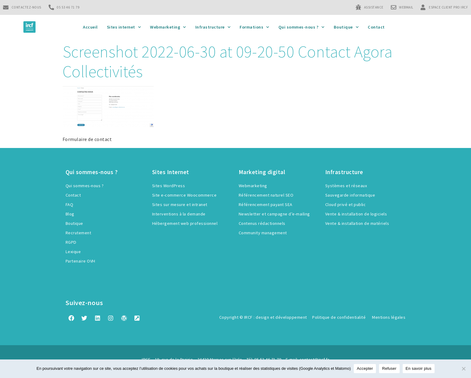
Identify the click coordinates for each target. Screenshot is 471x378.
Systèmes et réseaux (346, 185)
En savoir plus (419, 368)
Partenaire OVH (80, 261)
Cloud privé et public (345, 204)
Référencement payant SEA (265, 204)
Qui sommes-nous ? (301, 27)
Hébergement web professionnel (185, 223)
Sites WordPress (168, 185)
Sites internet (124, 27)
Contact (376, 27)
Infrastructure (213, 27)
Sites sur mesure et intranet (179, 204)
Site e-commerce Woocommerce (184, 195)
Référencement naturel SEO (266, 195)
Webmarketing (168, 27)
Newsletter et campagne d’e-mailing (274, 214)
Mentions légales (388, 317)
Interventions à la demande (179, 214)
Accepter (365, 368)
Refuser (389, 368)
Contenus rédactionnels (262, 223)
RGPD (71, 242)
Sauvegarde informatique (350, 195)
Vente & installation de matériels (357, 223)
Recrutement (78, 232)
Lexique (73, 251)
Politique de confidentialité (339, 317)
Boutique (346, 27)
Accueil (90, 27)
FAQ (69, 204)
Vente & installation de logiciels (356, 214)
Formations (254, 27)
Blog (70, 214)
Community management (263, 232)
